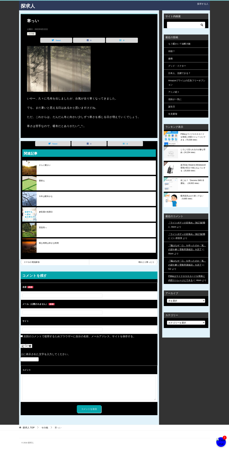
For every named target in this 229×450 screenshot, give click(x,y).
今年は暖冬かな (46, 196)
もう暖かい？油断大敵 (179, 43)
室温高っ (43, 227)
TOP (29, 427)
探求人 (28, 5)
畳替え (42, 181)
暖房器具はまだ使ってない (191, 197)
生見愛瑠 (172, 114)
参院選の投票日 (46, 212)
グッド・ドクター (177, 66)
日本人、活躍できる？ (179, 73)
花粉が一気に (175, 99)
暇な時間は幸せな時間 (49, 243)
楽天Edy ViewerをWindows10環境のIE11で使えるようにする (193, 168)
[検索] (186, 25)
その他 (31, 33)
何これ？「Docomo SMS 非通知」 (192, 181)
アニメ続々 (173, 92)
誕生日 (171, 106)
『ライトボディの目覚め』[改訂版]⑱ (186, 222)
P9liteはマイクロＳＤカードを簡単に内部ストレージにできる (192, 137)
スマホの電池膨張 (32, 262)
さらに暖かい (45, 165)
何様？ (171, 51)
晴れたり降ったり (146, 262)
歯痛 (170, 58)
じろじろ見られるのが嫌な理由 (192, 150)
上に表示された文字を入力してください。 (45, 354)
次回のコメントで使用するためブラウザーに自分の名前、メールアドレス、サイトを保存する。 (80, 336)
